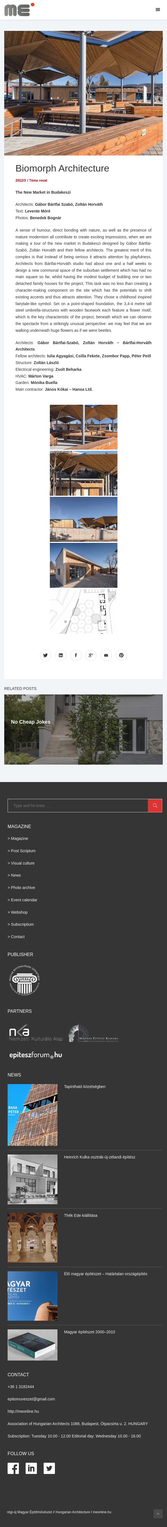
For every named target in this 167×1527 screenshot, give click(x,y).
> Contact (16, 936)
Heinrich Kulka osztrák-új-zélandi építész (99, 1157)
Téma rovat (38, 180)
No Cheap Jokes (30, 721)
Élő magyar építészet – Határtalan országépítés (106, 1273)
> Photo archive (21, 887)
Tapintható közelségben (85, 1086)
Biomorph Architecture (63, 168)
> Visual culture (21, 863)
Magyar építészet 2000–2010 (89, 1332)
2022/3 (20, 180)
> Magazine (18, 838)
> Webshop (18, 912)
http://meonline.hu (23, 1411)
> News (14, 875)
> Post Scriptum (21, 850)
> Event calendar (22, 899)
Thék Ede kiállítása (80, 1215)
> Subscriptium (21, 924)
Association (18, 1423)
